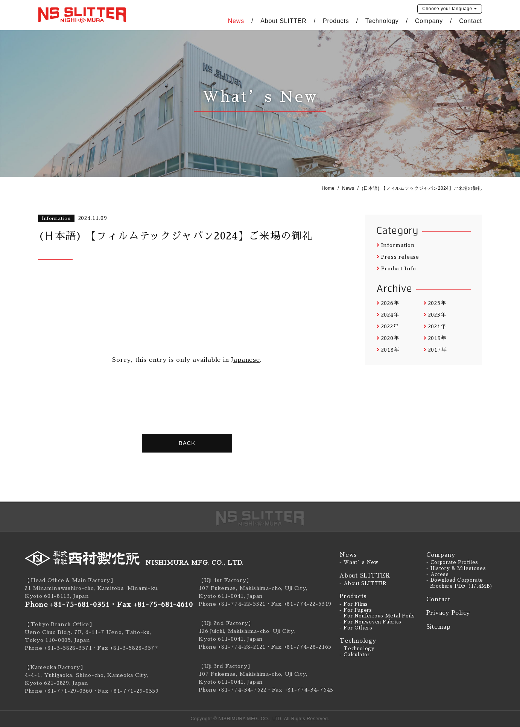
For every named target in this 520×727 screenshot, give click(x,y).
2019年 (435, 338)
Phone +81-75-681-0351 (67, 604)
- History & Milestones (456, 568)
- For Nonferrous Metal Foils (377, 616)
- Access (437, 574)
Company (429, 21)
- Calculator (354, 654)
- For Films (353, 604)
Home (328, 188)
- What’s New (359, 562)
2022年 (387, 326)
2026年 (388, 303)
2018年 (388, 349)
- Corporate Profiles (452, 562)
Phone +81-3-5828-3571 (58, 648)
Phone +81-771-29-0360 (59, 690)
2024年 (388, 314)
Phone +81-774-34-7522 (232, 689)
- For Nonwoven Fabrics (370, 622)
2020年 (388, 338)
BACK (187, 443)
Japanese (245, 360)
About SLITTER (283, 21)
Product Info (396, 268)
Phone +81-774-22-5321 (232, 604)
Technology (382, 21)
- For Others (356, 628)
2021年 (435, 326)
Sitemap (438, 626)
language (447, 8)
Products (336, 21)
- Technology (357, 648)
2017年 (435, 349)
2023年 (435, 314)
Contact (470, 21)
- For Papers (355, 610)
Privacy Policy (448, 613)
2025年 (435, 303)
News (236, 21)
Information (396, 245)
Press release (398, 256)
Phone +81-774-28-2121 (232, 646)
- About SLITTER (362, 583)
